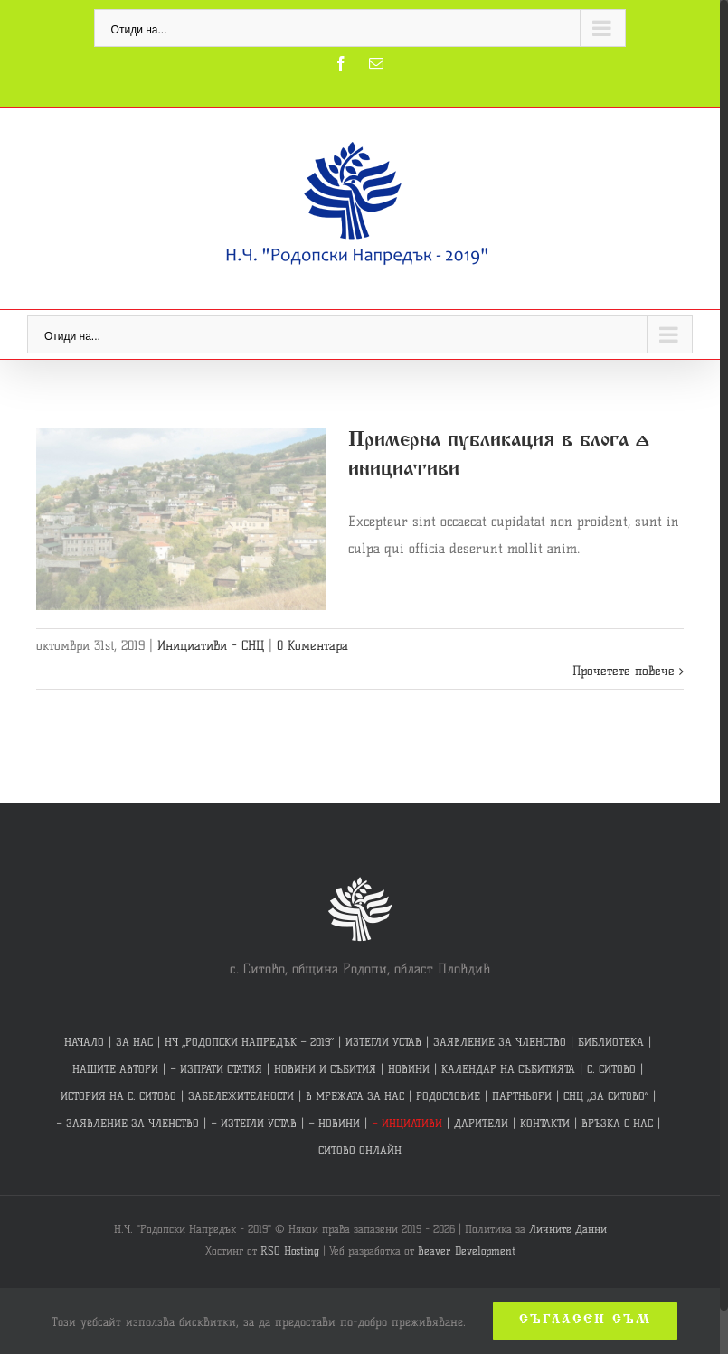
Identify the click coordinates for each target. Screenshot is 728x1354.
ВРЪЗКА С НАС (617, 1123)
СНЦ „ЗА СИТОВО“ (605, 1096)
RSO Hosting (289, 1250)
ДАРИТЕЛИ (481, 1123)
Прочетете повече (623, 671)
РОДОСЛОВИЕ (448, 1096)
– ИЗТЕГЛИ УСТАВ (254, 1123)
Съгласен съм (585, 1320)
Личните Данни (568, 1229)
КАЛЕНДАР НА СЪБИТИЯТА (508, 1069)
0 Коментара (312, 645)
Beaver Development (466, 1250)
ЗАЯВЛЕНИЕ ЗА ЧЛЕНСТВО (499, 1041)
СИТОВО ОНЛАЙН (360, 1150)
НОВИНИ (409, 1069)
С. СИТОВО (611, 1069)
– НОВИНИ (334, 1123)
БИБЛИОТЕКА (611, 1041)
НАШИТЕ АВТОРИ (115, 1069)
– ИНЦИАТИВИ (407, 1123)
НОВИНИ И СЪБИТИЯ (325, 1069)
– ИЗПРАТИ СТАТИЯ (216, 1069)
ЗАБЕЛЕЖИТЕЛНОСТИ (241, 1096)
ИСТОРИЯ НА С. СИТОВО (118, 1096)
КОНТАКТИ (545, 1123)
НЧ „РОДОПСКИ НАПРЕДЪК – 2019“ (249, 1041)
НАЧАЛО (84, 1041)
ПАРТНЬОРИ (522, 1096)
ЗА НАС (134, 1041)
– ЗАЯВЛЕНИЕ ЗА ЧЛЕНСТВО (127, 1123)
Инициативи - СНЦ (210, 645)
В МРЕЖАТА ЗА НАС (355, 1096)
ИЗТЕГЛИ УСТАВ (383, 1041)
